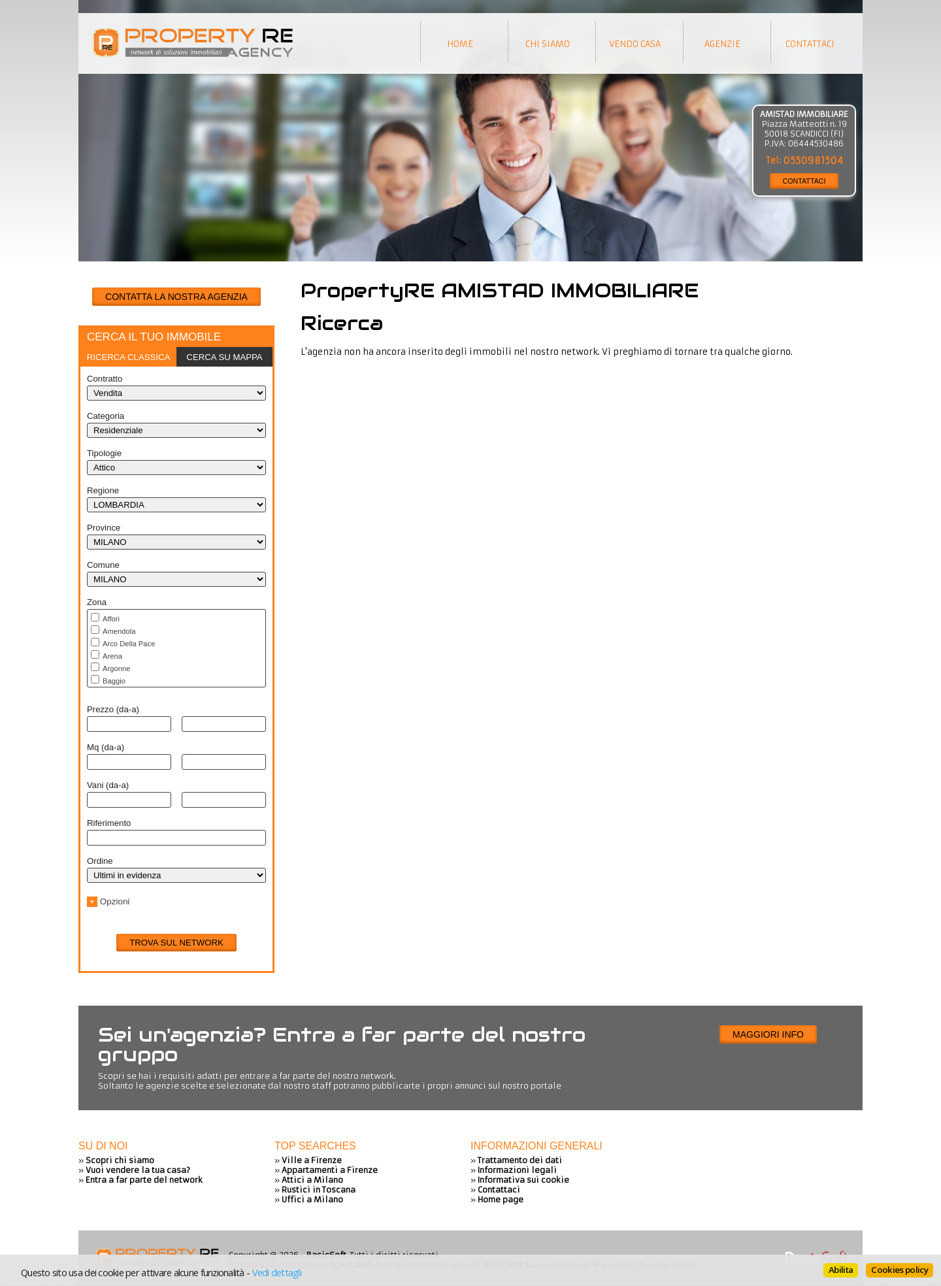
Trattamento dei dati (520, 1160)
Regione (103, 490)
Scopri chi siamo (120, 1160)
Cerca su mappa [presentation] (224, 357)
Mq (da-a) (105, 747)
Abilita (841, 1270)
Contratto (104, 379)
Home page (500, 1199)
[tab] (128, 357)
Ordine (100, 861)
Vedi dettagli (276, 1272)
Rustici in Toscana (318, 1190)
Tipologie (104, 453)
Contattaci (499, 1190)
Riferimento (109, 823)
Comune (103, 565)
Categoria (105, 416)
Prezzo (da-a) (113, 709)
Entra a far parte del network (144, 1180)
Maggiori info (768, 1034)
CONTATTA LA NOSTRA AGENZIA (176, 296)
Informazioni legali (517, 1170)
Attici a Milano (312, 1180)
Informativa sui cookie (523, 1180)
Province (103, 528)
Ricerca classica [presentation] (129, 357)
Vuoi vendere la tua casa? (138, 1170)
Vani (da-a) (108, 785)
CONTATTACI (804, 181)
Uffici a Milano (312, 1199)
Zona (97, 602)
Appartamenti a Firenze (330, 1170)
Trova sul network (176, 943)
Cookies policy (899, 1270)
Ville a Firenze (312, 1160)
